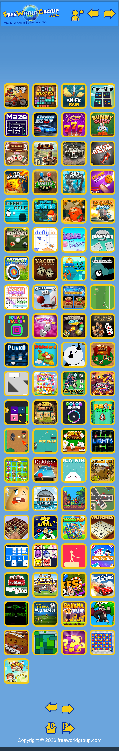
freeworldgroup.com (79, 740)
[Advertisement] (59, 53)
